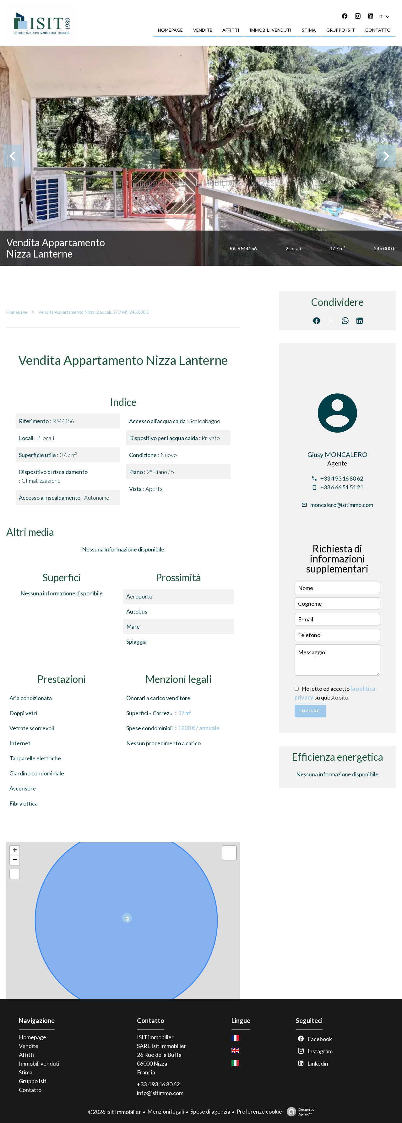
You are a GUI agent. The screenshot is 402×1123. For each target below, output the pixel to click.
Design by (299, 1111)
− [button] (15, 860)
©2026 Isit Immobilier (114, 1111)
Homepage (17, 312)
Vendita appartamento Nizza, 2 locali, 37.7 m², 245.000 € (93, 312)
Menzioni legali (165, 1111)
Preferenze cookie (259, 1111)
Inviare (310, 711)
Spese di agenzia (210, 1111)
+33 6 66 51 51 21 (341, 487)
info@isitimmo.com (160, 1092)
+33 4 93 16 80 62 (341, 478)
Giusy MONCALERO (337, 454)
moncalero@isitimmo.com (341, 504)
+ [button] (15, 850)
